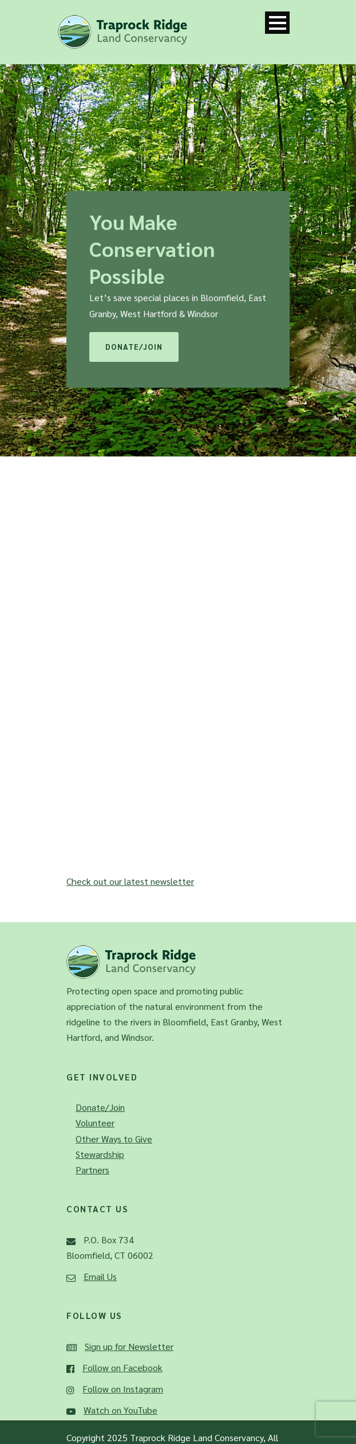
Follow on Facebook (122, 1367)
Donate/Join (134, 347)
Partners (92, 1170)
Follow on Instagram (122, 1389)
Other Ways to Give (114, 1139)
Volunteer (95, 1123)
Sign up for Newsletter (129, 1346)
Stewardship (100, 1154)
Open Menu (277, 22)
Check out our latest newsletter (130, 881)
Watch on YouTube (120, 1410)
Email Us (100, 1276)
